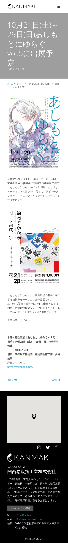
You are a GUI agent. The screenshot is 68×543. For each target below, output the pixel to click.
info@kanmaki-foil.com (28, 519)
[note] (56, 448)
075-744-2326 (23, 515)
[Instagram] (39, 448)
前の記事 (12, 379)
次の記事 (56, 379)
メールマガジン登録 (20, 508)
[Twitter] (48, 448)
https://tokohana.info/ (20, 367)
